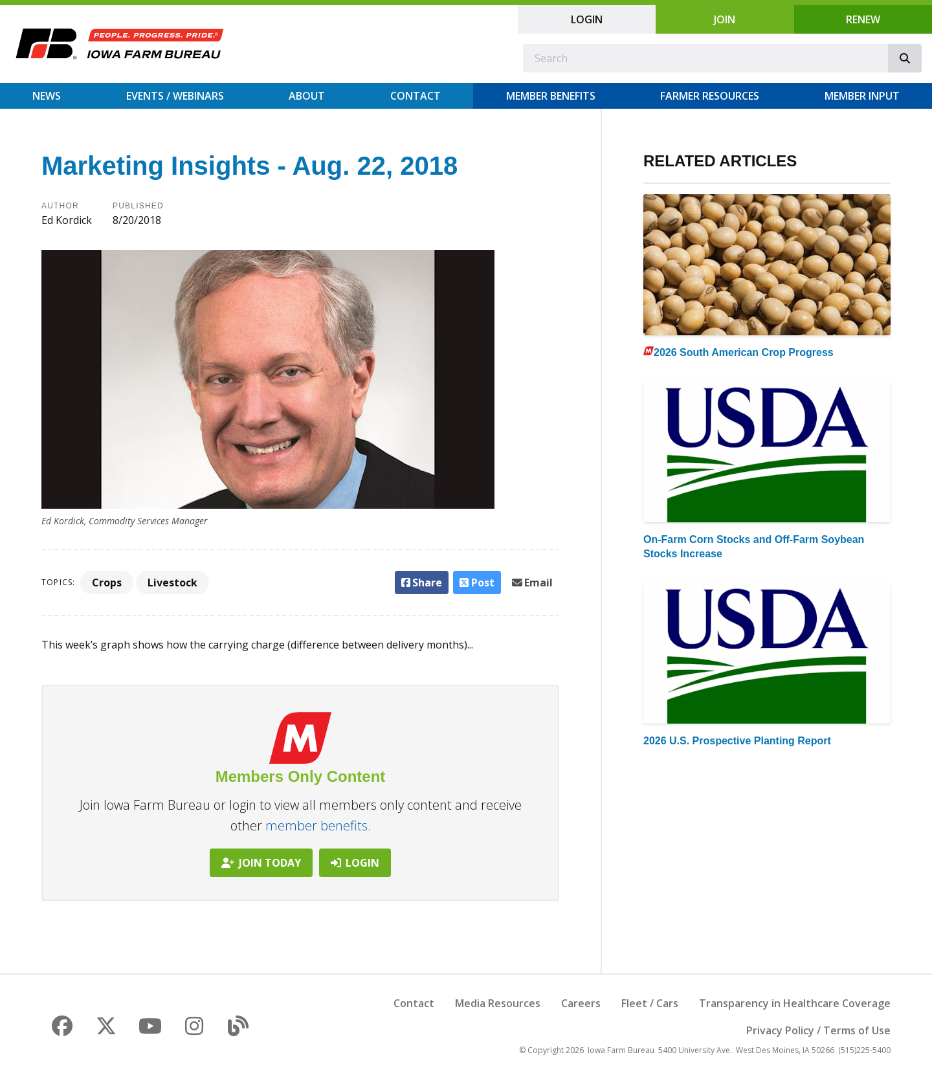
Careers (581, 1003)
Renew (863, 19)
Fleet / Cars (649, 1003)
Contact (415, 96)
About (307, 96)
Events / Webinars (175, 96)
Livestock (172, 582)
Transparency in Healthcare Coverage (795, 1003)
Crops (107, 582)
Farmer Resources (709, 96)
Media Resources (497, 1003)
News (46, 96)
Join (724, 19)
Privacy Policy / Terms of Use (818, 1030)
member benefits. (318, 825)
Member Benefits (550, 96)
